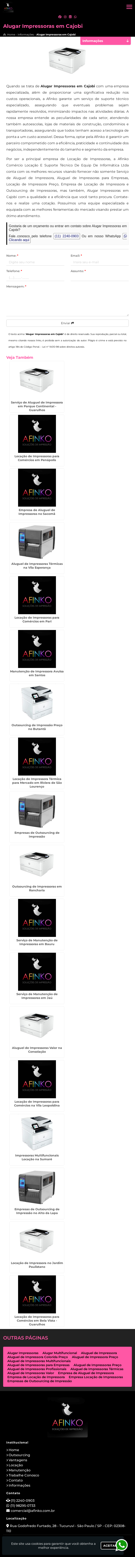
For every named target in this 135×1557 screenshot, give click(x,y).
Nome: (12, 256)
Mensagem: (16, 286)
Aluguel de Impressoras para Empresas (38, 1365)
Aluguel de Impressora (99, 1353)
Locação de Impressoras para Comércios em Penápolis (37, 458)
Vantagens (18, 1460)
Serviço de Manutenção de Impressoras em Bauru (37, 942)
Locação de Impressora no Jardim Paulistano (37, 1265)
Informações (19, 1485)
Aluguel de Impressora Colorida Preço (37, 1357)
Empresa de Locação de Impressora (36, 1377)
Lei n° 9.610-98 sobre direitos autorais (63, 346)
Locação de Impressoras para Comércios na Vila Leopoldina (37, 1103)
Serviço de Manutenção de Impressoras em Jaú (37, 996)
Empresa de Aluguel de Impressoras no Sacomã (37, 512)
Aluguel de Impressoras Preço (98, 1365)
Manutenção (19, 1470)
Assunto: (78, 271)
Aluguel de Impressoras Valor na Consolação (37, 1050)
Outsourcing (19, 1455)
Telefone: (14, 271)
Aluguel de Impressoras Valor (30, 1373)
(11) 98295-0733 (22, 1506)
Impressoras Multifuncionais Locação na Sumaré (37, 1157)
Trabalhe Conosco (24, 1475)
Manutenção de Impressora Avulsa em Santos (37, 673)
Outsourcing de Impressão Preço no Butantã (37, 727)
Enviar (67, 323)
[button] (129, 7)
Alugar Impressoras (22, 1353)
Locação (16, 1465)
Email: (76, 256)
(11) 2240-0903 (67, 236)
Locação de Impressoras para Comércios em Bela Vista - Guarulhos (37, 1320)
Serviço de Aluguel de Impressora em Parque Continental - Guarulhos (37, 406)
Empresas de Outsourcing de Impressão (37, 834)
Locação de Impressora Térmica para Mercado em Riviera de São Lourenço (37, 782)
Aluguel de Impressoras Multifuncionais (39, 1361)
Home (14, 1450)
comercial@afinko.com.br (33, 1511)
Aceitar (110, 1546)
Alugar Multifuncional (59, 1353)
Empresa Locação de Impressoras (96, 1377)
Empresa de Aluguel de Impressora (86, 1373)
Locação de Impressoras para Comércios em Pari (37, 619)
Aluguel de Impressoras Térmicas (96, 1369)
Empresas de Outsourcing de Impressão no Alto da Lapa (37, 1211)
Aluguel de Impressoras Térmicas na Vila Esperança (37, 565)
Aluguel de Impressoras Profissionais (36, 1369)
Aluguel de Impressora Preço (95, 1357)
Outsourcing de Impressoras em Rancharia (37, 888)
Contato (16, 1480)
